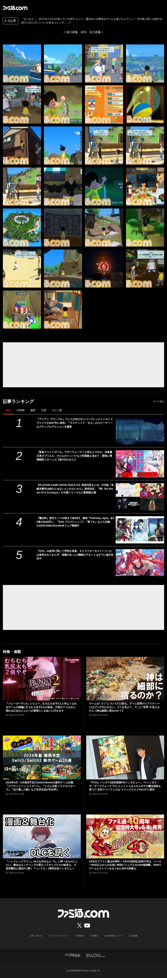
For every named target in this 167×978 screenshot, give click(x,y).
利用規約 (79, 935)
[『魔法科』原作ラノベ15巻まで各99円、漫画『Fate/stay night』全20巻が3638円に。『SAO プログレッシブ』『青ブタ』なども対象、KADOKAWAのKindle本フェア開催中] (140, 529)
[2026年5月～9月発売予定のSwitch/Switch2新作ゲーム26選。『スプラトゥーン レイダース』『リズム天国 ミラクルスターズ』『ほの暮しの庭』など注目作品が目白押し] (42, 757)
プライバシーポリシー (59, 935)
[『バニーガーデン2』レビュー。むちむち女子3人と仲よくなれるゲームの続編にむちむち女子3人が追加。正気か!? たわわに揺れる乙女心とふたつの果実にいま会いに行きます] (42, 679)
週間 (32, 410)
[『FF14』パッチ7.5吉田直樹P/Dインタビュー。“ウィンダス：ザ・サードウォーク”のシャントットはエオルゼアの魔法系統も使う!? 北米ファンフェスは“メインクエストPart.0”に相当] (125, 757)
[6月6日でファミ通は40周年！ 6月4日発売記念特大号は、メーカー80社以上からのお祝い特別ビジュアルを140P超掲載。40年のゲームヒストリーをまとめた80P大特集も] (125, 836)
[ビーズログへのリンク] (95, 955)
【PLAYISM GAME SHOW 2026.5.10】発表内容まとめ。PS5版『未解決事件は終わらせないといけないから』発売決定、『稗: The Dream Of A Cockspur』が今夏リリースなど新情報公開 (75, 489)
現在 (8, 410)
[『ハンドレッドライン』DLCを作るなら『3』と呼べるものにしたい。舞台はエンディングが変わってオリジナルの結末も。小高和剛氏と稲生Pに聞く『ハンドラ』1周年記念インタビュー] (42, 836)
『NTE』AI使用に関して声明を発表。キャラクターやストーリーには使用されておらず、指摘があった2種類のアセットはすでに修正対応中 (75, 555)
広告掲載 (133, 935)
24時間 (20, 410)
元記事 (10, 21)
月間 (43, 410)
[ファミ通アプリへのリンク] (72, 955)
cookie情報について (113, 935)
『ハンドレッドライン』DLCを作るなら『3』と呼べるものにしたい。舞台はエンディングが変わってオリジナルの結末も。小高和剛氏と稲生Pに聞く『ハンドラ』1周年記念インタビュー (42, 865)
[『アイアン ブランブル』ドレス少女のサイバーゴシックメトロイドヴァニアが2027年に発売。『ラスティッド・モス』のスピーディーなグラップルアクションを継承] (140, 430)
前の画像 (72, 32)
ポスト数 (57, 410)
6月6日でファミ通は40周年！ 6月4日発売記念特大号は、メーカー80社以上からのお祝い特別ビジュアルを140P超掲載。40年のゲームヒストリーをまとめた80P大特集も (125, 865)
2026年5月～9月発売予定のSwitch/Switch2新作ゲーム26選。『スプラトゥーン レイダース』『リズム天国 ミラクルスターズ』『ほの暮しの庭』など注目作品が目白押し (41, 786)
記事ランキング (18, 401)
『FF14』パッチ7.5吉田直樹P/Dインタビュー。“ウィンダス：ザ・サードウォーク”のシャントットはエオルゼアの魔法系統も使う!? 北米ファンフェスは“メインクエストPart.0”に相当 (125, 786)
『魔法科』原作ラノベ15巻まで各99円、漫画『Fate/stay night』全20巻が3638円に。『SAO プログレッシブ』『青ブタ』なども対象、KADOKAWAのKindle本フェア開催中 (75, 522)
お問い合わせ (35, 935)
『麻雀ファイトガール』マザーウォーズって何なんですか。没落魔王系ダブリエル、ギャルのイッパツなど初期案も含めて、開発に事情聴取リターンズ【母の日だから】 (74, 456)
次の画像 (95, 32)
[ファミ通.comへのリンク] (15, 8)
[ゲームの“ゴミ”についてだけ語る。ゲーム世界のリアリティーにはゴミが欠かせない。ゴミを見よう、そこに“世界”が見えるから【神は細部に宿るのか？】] (125, 679)
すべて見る (158, 401)
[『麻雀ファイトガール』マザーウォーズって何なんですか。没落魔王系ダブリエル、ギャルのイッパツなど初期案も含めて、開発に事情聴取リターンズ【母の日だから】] (140, 463)
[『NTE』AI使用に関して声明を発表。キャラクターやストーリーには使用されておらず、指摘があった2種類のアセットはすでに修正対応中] (140, 562)
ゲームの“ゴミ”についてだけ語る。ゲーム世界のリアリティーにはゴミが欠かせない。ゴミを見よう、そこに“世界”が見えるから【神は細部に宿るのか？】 (124, 707)
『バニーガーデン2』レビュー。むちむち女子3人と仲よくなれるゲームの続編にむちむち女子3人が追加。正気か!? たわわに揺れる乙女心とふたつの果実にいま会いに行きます (41, 707)
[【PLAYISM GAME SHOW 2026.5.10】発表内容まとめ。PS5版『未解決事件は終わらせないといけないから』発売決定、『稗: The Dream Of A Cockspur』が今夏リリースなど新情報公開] (140, 496)
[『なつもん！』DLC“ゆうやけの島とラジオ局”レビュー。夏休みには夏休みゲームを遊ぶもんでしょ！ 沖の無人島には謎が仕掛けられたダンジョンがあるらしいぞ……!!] (22, 63)
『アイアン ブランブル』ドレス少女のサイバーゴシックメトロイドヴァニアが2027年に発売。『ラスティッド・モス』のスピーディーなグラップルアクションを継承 (75, 423)
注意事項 (94, 935)
